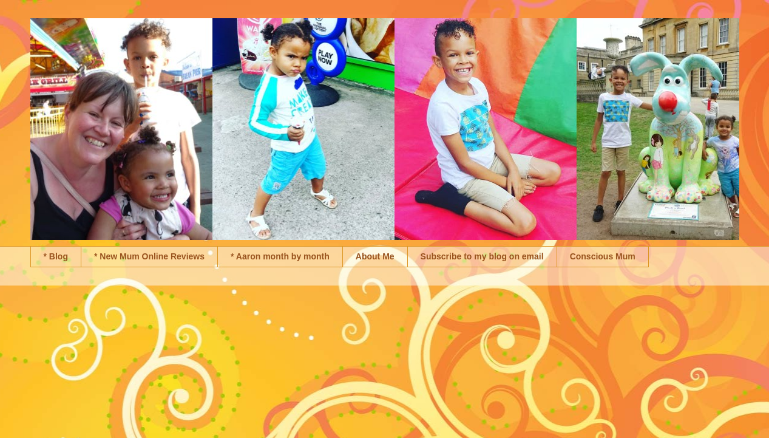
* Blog (56, 256)
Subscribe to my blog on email (482, 256)
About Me (375, 256)
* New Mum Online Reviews (149, 256)
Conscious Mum (602, 256)
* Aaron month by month (280, 256)
